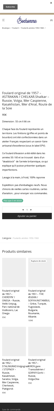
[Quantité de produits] (27, 160)
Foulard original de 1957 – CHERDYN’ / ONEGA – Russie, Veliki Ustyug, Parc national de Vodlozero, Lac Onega (11, 252)
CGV (4, 365)
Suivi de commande (11, 359)
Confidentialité (9, 375)
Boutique (6, 28)
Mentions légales (10, 370)
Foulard (15, 28)
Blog (4, 385)
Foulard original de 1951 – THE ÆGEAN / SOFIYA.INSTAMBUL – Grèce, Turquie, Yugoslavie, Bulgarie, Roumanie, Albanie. (39, 253)
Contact (6, 391)
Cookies (6, 380)
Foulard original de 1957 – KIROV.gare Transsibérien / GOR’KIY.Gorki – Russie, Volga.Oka (36, 319)
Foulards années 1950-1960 (32, 28)
